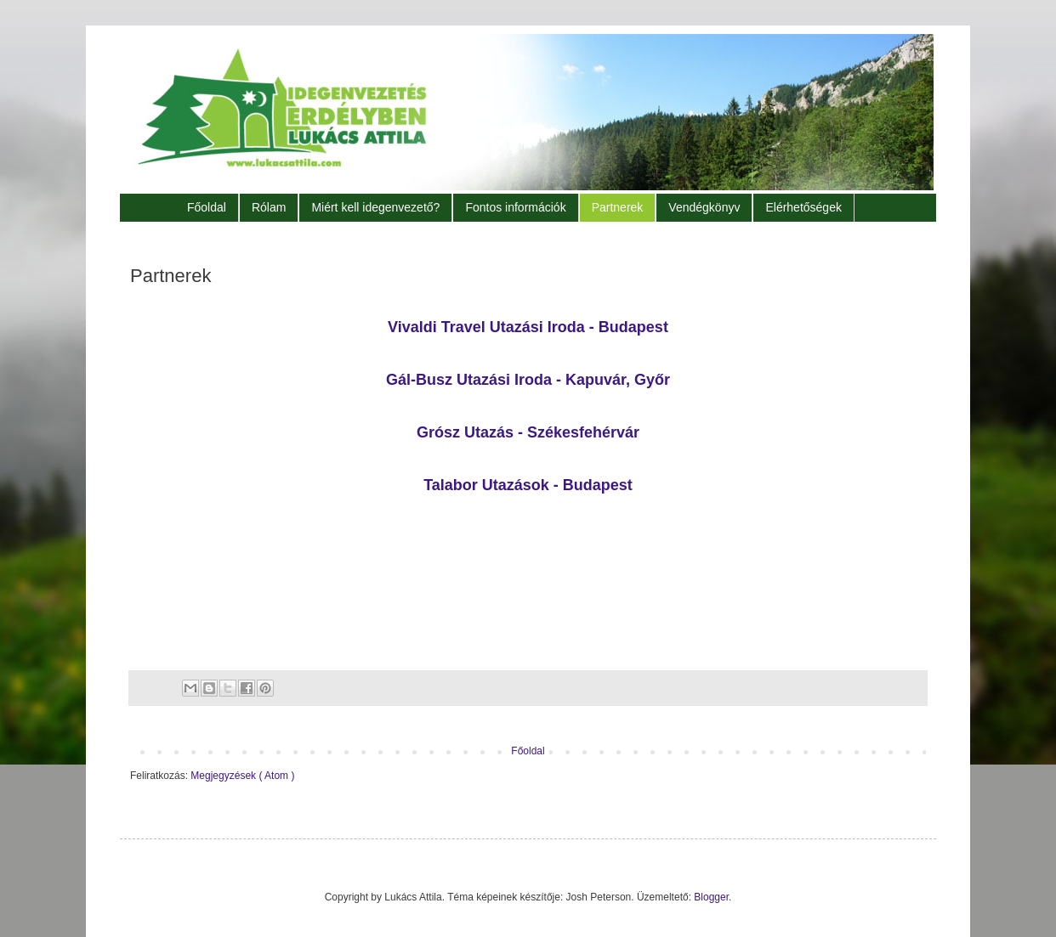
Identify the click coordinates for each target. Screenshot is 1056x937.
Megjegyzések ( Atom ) (242, 776)
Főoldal (206, 207)
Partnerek (618, 207)
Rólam (269, 207)
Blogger (711, 897)
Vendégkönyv (704, 207)
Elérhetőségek (803, 207)
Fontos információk (515, 207)
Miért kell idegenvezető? (375, 207)
